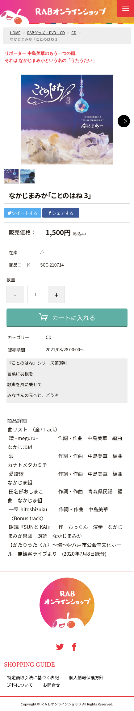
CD (73, 32)
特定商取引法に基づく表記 (33, 677)
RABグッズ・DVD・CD (46, 32)
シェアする (61, 213)
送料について (20, 685)
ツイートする (22, 213)
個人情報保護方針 (86, 677)
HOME (15, 32)
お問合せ (51, 685)
